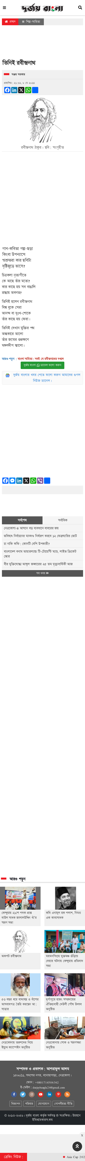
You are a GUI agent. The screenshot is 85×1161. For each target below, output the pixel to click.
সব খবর (42, 573)
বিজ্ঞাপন (15, 1104)
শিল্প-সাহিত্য (31, 21)
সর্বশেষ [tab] (22, 520)
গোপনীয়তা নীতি (63, 1104)
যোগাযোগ (43, 1104)
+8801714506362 (47, 1082)
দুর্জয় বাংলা (32, 1115)
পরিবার (29, 1104)
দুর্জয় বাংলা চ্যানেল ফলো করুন (42, 365)
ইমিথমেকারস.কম (42, 1120)
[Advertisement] (42, 43)
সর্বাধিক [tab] (62, 520)
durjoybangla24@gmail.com (49, 1087)
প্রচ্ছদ (10, 21)
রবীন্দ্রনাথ (26, 301)
